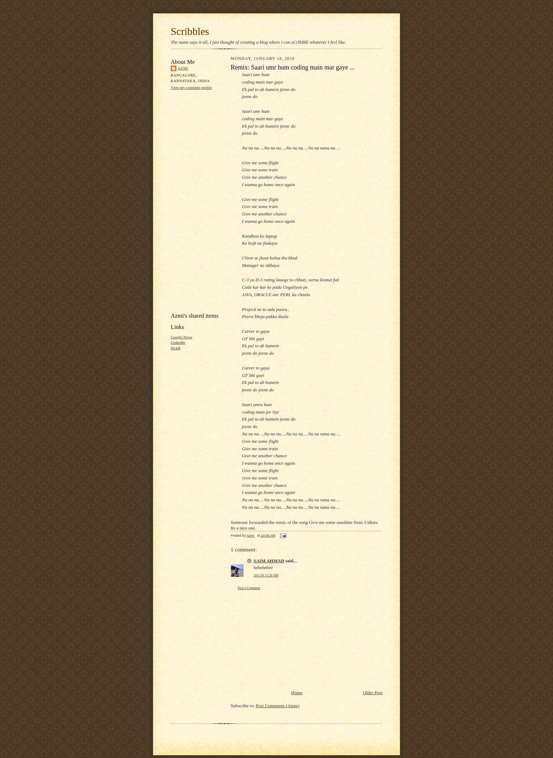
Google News (181, 337)
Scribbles (190, 31)
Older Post (372, 692)
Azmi (183, 68)
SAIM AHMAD (269, 560)
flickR (176, 348)
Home (296, 692)
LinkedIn (178, 342)
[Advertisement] (199, 200)
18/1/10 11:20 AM (266, 575)
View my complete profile (191, 87)
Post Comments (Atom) (278, 705)
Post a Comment (249, 588)
